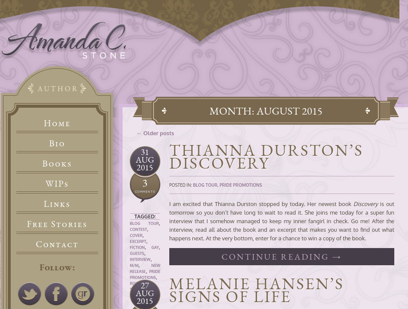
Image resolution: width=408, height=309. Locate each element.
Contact (57, 244)
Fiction (137, 247)
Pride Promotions (240, 185)
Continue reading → (282, 256)
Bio (57, 143)
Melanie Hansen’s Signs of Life (256, 290)
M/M (134, 265)
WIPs (57, 183)
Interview (140, 259)
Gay (155, 247)
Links (57, 203)
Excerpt (138, 241)
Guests (137, 253)
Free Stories (57, 224)
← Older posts (155, 133)
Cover (136, 235)
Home (57, 123)
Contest (138, 229)
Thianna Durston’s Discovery (266, 156)
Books (57, 163)
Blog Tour (144, 223)
